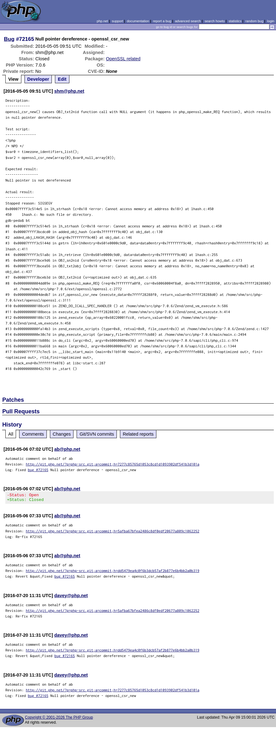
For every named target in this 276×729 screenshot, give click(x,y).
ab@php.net (67, 449)
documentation (138, 21)
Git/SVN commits (96, 434)
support (117, 21)
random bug (254, 21)
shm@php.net (69, 91)
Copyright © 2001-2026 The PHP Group (59, 719)
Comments (33, 434)
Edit (62, 79)
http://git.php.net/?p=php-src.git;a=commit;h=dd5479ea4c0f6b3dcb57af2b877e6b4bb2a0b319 (112, 572)
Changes (62, 434)
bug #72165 (38, 470)
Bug (9, 39)
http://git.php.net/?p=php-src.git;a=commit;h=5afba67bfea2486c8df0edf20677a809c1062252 (112, 533)
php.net (102, 21)
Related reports (138, 434)
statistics (235, 21)
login (270, 21)
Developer (38, 79)
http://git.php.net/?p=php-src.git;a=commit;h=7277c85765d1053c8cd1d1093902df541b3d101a (112, 464)
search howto (214, 21)
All (10, 434)
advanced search (188, 21)
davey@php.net (71, 597)
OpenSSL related (123, 58)
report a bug (162, 21)
